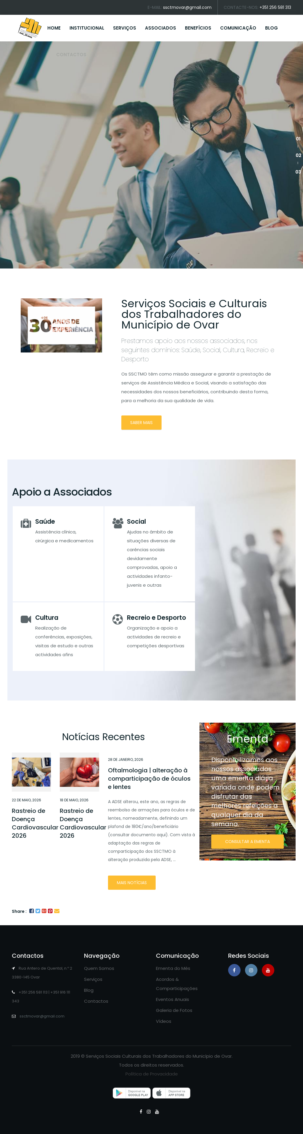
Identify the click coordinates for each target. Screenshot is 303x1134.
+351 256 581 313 (275, 7)
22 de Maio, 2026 (26, 800)
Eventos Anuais (172, 999)
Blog (89, 990)
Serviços (93, 979)
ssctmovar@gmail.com (187, 7)
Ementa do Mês (173, 968)
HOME (54, 28)
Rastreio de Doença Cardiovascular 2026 (35, 823)
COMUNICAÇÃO (238, 28)
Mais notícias (132, 883)
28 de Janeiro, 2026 (125, 759)
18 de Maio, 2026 (74, 800)
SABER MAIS (141, 423)
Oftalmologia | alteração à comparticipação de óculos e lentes (149, 778)
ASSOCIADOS (160, 28)
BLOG (271, 28)
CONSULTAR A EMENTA (247, 842)
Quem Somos (99, 968)
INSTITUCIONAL (87, 28)
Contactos (96, 1001)
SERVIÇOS (124, 28)
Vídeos (163, 1021)
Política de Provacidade (151, 1074)
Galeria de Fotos (174, 1010)
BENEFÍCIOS (198, 28)
